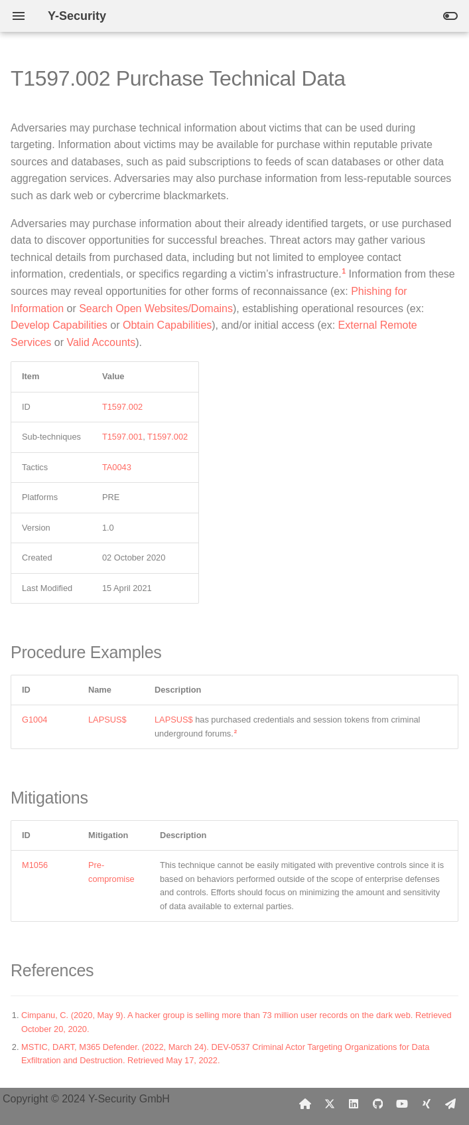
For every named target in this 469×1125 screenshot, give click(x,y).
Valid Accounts (100, 342)
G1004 (34, 720)
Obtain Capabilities (167, 325)
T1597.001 (122, 437)
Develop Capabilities (59, 325)
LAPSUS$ (107, 720)
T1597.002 (122, 407)
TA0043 (116, 467)
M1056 (35, 865)
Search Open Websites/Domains (156, 308)
